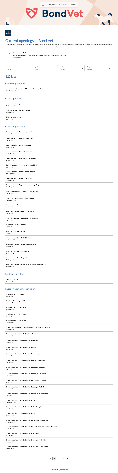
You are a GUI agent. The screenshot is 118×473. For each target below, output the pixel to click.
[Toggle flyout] (56, 68)
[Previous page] (50, 458)
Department (37, 67)
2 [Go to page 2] (59, 458)
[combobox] (87, 69)
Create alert (17, 57)
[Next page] (67, 458)
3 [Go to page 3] (63, 458)
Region (89, 67)
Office (62, 67)
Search (9, 67)
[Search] (18, 69)
